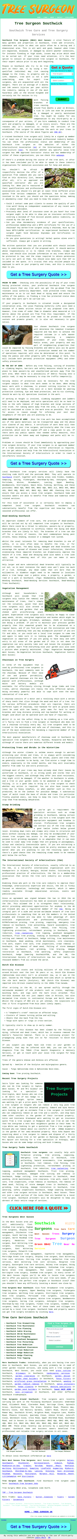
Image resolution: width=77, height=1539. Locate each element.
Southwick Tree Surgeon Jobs (23, 1484)
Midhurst (69, 1468)
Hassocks (17, 1474)
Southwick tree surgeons (34, 1152)
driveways (21, 1373)
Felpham (6, 1474)
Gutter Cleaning (44, 1497)
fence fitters (63, 1379)
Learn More (40, 1538)
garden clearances (25, 1376)
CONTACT (60, 17)
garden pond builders (26, 1389)
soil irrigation (24, 1392)
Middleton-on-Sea (11, 1466)
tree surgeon (47, 59)
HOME (39, 17)
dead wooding (26, 941)
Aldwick (58, 1463)
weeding (67, 1381)
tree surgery (26, 1257)
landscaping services (58, 1373)
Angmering (58, 1468)
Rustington (30, 1474)
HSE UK (57, 132)
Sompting (34, 1468)
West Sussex (61, 1193)
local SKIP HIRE (62, 1389)
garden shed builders (26, 1379)
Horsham (39, 1466)
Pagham (70, 1463)
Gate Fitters (24, 1497)
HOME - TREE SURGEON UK (38, 1512)
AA (35, 147)
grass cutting (63, 1371)
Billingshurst (20, 1468)
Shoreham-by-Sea (23, 1471)
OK (49, 1538)
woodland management (64, 933)
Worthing (6, 1468)
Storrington (28, 1476)
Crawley (27, 1466)
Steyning (50, 1471)
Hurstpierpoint (41, 1463)
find (43, 1288)
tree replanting (24, 933)
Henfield (69, 1466)
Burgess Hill (47, 1474)
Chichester (23, 1463)
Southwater (7, 1463)
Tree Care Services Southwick (25, 1317)
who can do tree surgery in (17, 1086)
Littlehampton (9, 1476)
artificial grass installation (31, 1381)
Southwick (7, 477)
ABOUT (52, 17)
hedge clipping (25, 1387)
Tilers (60, 1497)
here (28, 1307)
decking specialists (60, 1387)
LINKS (45, 17)
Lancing (38, 1471)
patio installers (66, 1384)
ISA (20, 150)
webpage (60, 155)
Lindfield (46, 1468)
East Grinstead (65, 1471)
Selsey (70, 1460)
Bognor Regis (53, 1466)
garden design (62, 1376)
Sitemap (3, 1520)
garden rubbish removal (27, 1384)
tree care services (44, 1262)
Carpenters (18, 1500)
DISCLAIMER (69, 17)
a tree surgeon (63, 1368)
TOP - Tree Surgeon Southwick (17, 1492)
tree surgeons (9, 1251)
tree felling (59, 928)
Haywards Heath (65, 1474)
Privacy (73, 1520)
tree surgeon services (25, 1193)
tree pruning (36, 922)
